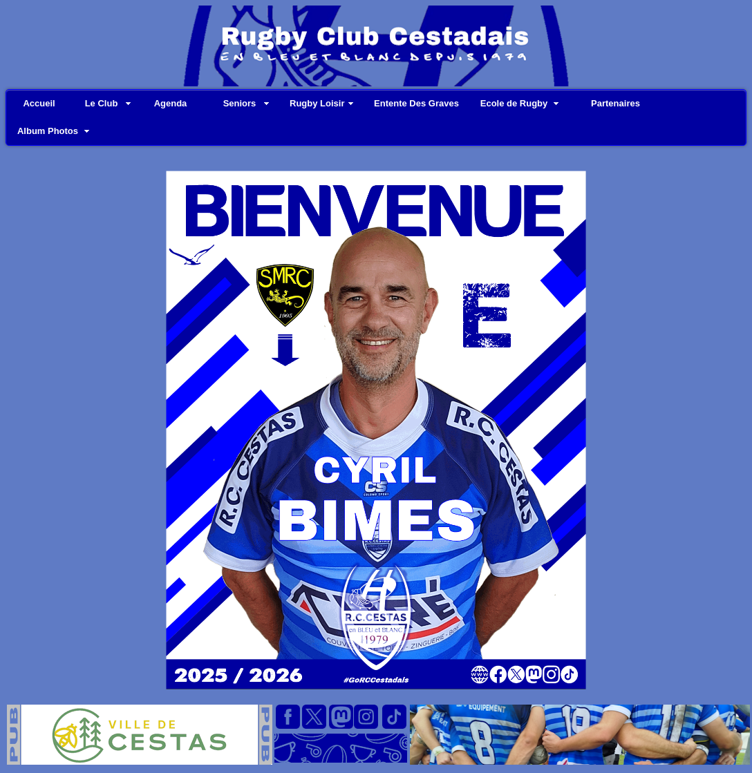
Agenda (170, 103)
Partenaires (615, 103)
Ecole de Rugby (514, 103)
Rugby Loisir (317, 103)
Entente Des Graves (416, 103)
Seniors (239, 103)
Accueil (39, 103)
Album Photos (47, 131)
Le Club (101, 103)
